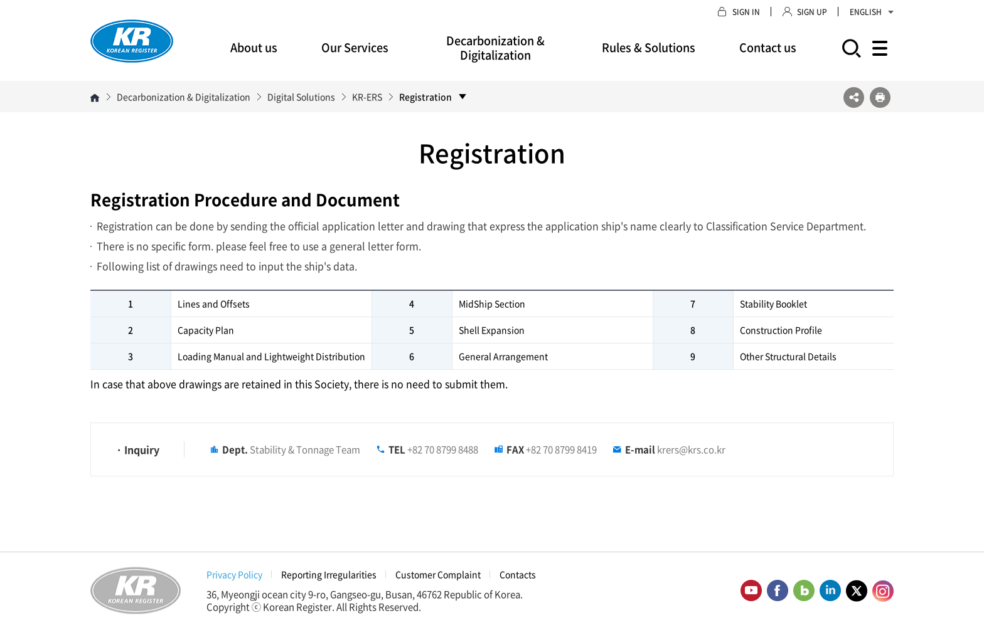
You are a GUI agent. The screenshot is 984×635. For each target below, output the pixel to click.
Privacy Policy (234, 574)
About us (253, 47)
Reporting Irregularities (329, 574)
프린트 (880, 97)
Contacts (518, 574)
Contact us (767, 47)
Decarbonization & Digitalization (495, 47)
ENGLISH (872, 12)
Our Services (354, 47)
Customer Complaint (438, 574)
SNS (853, 97)
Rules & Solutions (648, 47)
